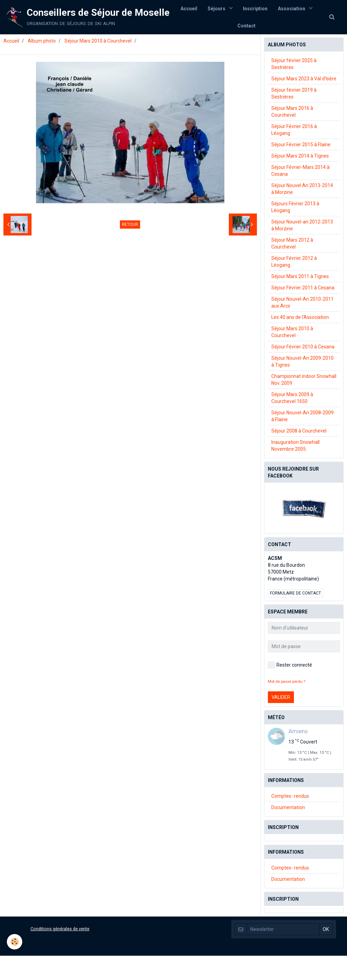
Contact (246, 25)
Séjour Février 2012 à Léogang (294, 262)
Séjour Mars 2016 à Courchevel (292, 112)
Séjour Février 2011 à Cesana (302, 288)
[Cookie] (14, 941)
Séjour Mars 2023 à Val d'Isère (303, 79)
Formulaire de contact (295, 593)
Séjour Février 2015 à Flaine (301, 145)
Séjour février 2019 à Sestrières (294, 94)
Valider (281, 697)
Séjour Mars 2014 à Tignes (300, 156)
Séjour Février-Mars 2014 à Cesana (300, 171)
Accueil (189, 8)
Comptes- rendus (290, 796)
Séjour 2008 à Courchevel (298, 431)
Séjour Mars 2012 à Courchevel (292, 244)
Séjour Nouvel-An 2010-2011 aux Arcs (302, 303)
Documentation (288, 807)
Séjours (217, 8)
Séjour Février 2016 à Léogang (294, 130)
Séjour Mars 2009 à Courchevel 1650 (292, 398)
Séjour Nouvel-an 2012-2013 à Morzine (302, 225)
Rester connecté (290, 665)
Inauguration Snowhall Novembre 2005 (295, 446)
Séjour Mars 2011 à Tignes (300, 276)
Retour (130, 224)
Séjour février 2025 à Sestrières (294, 64)
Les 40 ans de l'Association (300, 317)
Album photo (42, 41)
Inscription (255, 8)
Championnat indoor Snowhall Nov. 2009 (303, 380)
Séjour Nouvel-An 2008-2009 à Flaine (302, 416)
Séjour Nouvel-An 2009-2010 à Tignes (302, 362)
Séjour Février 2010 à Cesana (302, 347)
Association (292, 8)
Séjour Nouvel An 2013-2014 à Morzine (302, 189)
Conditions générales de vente (59, 929)
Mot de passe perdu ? (286, 682)
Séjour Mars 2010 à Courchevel (98, 41)
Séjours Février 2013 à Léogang (295, 207)
